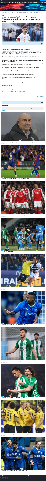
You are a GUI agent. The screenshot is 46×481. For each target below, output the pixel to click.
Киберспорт (14, 2)
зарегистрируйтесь (31, 108)
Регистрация (33, 0)
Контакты (7, 475)
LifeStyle (18, 2)
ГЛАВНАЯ (3, 12)
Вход (37, 0)
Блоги (13, 0)
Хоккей (10, 2)
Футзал (25, 2)
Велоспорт (41, 2)
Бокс (7, 2)
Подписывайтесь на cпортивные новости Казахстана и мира (23, 44)
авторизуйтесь (25, 108)
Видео (18, 0)
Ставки (16, 0)
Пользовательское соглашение (13, 475)
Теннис (22, 2)
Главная (10, 0)
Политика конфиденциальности (36, 475)
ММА (4, 2)
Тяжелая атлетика (35, 2)
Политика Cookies (28, 475)
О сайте (3, 475)
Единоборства (30, 2)
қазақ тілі (43, 0)
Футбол (2, 2)
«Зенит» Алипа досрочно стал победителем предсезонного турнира (13, 91)
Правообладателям (21, 475)
